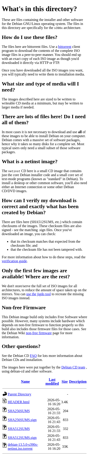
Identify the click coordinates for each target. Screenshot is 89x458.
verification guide (14, 261)
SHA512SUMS (19, 429)
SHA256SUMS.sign (22, 420)
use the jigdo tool (38, 294)
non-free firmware (39, 333)
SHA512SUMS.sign (22, 438)
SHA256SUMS (19, 411)
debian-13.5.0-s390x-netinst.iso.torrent (23, 446)
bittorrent (65, 47)
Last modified (52, 381)
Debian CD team (73, 367)
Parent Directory (19, 394)
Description (78, 381)
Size (65, 381)
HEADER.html (18, 402)
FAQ (33, 356)
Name (25, 381)
